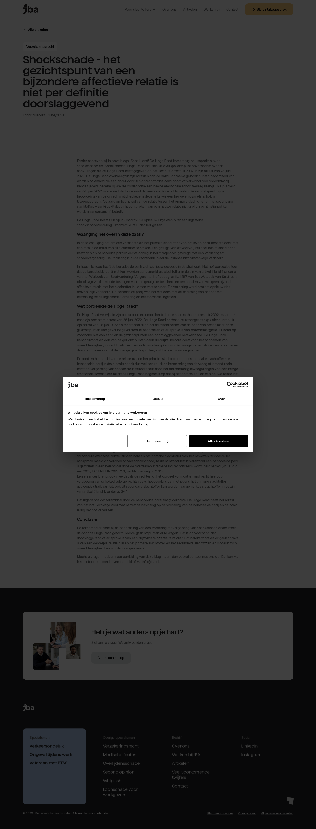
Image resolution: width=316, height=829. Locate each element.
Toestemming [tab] (94, 399)
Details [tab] (158, 399)
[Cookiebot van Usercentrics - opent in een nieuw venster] (229, 385)
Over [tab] (221, 399)
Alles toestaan (218, 441)
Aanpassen (157, 441)
